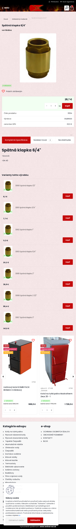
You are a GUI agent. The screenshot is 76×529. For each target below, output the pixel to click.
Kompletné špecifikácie (16, 140)
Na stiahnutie (64, 140)
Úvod (6, 19)
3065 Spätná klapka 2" (24, 273)
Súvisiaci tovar (42, 140)
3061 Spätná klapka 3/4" (25, 207)
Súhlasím (35, 520)
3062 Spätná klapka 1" (24, 230)
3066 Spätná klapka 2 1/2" (26, 295)
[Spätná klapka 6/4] (38, 57)
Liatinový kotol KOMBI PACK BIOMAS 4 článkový (17, 388)
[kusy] (51, 106)
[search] (66, 8)
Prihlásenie (55, 2)
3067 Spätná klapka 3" (24, 317)
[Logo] (38, 8)
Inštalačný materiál (19, 19)
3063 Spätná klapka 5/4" (25, 251)
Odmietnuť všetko (16, 520)
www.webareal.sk (48, 526)
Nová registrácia (68, 2)
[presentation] (3, 376)
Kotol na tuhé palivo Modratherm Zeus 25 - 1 (56, 395)
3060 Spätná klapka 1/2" (25, 185)
